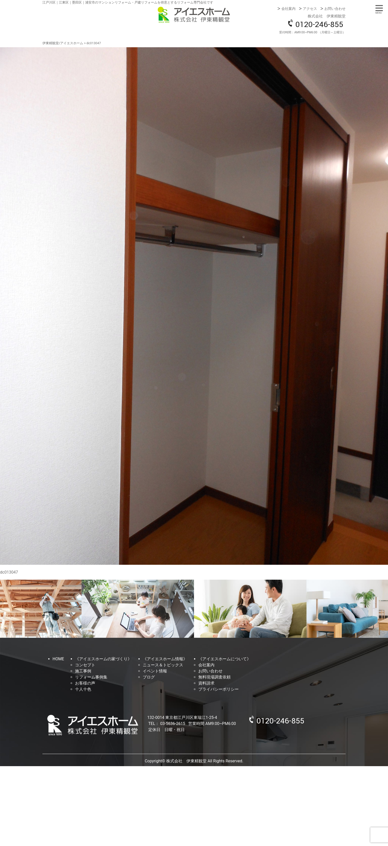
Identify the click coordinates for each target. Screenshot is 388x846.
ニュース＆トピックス (163, 665)
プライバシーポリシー (218, 689)
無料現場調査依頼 (214, 677)
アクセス (310, 9)
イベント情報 (155, 671)
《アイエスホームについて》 (224, 658)
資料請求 (206, 683)
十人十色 (83, 689)
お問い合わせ (335, 9)
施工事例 (83, 671)
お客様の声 (85, 683)
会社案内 (288, 9)
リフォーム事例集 (91, 677)
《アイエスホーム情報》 (165, 658)
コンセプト (85, 665)
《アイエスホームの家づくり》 (103, 658)
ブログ (149, 677)
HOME (58, 658)
